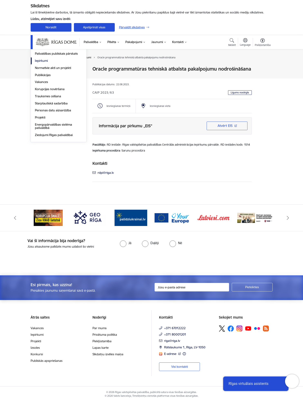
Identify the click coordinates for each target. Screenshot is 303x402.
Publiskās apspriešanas (46, 361)
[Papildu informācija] (184, 353)
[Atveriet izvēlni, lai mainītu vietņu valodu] (245, 42)
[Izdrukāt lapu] (262, 67)
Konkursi (37, 354)
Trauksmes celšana (48, 140)
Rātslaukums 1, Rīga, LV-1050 (184, 347)
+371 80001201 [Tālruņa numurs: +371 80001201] (175, 334)
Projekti (40, 161)
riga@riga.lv (172, 341)
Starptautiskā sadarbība (51, 147)
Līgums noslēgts (240, 92)
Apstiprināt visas (94, 27)
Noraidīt (51, 27)
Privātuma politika (104, 335)
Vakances (41, 126)
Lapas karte (100, 348)
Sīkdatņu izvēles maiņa (107, 354)
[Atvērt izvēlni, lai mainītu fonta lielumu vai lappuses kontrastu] (263, 43)
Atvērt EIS (225, 126)
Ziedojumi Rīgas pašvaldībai (54, 179)
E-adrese (170, 354)
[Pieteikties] (252, 287)
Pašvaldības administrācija (52, 76)
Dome (39, 69)
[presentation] (34, 260)
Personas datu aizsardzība (53, 154)
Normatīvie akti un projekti (53, 112)
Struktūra (41, 90)
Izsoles (35, 348)
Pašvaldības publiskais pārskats (56, 98)
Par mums (99, 328)
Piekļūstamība (101, 341)
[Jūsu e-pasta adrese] (192, 287)
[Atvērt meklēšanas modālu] (232, 43)
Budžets (40, 83)
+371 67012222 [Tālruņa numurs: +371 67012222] (175, 328)
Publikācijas (43, 119)
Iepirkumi (41, 104)
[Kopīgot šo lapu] (262, 77)
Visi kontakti (179, 367)
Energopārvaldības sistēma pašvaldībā (53, 170)
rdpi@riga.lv (106, 173)
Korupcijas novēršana (50, 133)
